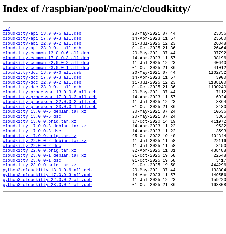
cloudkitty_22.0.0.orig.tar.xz (39, 175)
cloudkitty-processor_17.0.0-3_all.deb (50, 111)
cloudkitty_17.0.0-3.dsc (32, 152)
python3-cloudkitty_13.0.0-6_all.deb (47, 199)
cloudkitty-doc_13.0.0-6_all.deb (42, 82)
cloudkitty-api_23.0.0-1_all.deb (42, 53)
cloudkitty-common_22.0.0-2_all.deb (46, 70)
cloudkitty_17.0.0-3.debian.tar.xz (44, 146)
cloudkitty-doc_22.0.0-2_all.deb (42, 94)
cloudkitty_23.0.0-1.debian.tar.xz (44, 181)
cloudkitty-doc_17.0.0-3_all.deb (42, 88)
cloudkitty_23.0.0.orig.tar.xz (39, 193)
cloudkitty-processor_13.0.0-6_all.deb (50, 105)
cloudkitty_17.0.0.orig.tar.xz (39, 158)
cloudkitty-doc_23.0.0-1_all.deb (42, 99)
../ (6, 29)
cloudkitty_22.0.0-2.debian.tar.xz (44, 164)
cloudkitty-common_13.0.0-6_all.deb (46, 58)
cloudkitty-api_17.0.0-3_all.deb (42, 41)
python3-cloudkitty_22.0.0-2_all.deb (47, 211)
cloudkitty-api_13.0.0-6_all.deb (42, 35)
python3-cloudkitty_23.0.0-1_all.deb (47, 216)
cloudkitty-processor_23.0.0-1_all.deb (50, 123)
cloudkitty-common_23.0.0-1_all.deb (46, 76)
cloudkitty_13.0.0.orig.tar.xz (39, 140)
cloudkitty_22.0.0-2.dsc (32, 170)
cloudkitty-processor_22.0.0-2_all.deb (50, 117)
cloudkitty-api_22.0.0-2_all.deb (42, 47)
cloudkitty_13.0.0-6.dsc (32, 134)
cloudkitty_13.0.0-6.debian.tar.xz (44, 129)
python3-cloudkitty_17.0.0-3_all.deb (47, 205)
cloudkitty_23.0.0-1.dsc (32, 187)
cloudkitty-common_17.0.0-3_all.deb (46, 64)
